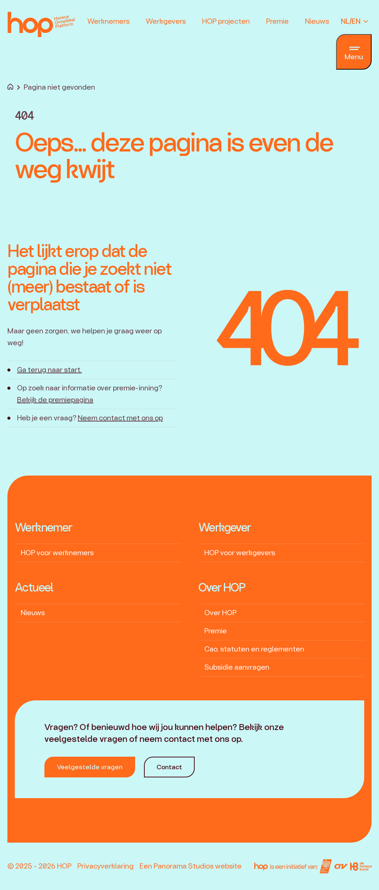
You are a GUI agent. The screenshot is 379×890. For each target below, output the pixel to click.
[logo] (41, 26)
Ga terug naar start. (49, 370)
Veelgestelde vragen (90, 767)
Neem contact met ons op (120, 418)
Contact (169, 767)
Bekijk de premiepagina (55, 400)
